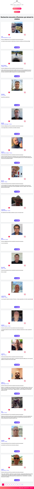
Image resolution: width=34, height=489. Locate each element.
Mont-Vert (3, 239)
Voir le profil (17, 47)
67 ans (9, 326)
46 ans (6, 297)
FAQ (20, 487)
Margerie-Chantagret (5, 124)
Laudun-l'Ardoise (4, 210)
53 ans (4, 95)
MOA (2, 238)
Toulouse (3, 66)
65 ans (6, 239)
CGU (22, 487)
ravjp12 (2, 469)
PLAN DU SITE (26, 487)
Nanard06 (3, 267)
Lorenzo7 (3, 353)
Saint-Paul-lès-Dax (4, 37)
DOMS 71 (3, 382)
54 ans (6, 66)
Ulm (2, 411)
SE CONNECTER (17, 11)
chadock (2, 325)
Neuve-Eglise (3, 383)
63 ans (9, 210)
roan (2, 36)
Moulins (2, 181)
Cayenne (2, 297)
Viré (2, 95)
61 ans (9, 37)
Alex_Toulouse (3, 65)
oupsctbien (3, 209)
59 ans (6, 181)
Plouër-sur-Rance (4, 326)
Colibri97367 (3, 296)
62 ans (6, 441)
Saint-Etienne (3, 470)
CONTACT (31, 487)
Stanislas (3, 94)
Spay (2, 268)
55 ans (11, 152)
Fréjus (2, 354)
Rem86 (2, 123)
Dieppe (2, 412)
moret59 (2, 440)
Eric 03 (2, 180)
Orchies (2, 441)
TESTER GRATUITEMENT (17, 8)
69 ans (5, 268)
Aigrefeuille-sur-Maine (5, 152)
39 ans (10, 124)
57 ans (5, 412)
